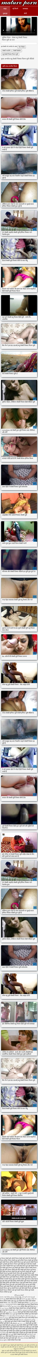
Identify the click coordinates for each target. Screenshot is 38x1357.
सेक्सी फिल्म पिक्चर (23, 1303)
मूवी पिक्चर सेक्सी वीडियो (31, 1275)
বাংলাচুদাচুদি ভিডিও (12, 1304)
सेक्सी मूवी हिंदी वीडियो (24, 1312)
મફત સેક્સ (17, 1306)
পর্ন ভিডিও (3, 1332)
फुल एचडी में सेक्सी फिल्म (6, 1266)
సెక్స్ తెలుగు (13, 1323)
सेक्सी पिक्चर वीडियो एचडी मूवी (8, 1290)
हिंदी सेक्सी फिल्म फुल (11, 1336)
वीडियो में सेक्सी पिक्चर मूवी (7, 1279)
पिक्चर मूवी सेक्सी (19, 1264)
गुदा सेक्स (31, 1314)
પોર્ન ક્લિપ (30, 1334)
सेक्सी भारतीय (6, 51)
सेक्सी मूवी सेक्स (4, 1338)
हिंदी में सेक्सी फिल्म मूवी (20, 1334)
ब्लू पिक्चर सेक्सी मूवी (25, 1271)
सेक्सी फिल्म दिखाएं (14, 1308)
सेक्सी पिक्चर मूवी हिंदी (18, 1288)
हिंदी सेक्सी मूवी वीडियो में (11, 1321)
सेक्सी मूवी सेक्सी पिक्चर (19, 3)
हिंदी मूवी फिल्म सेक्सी (16, 1329)
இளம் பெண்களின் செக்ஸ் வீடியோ (14, 1316)
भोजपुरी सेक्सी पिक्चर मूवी (7, 1275)
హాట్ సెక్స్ (13, 1301)
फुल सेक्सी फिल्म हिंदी (22, 1301)
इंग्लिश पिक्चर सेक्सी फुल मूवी (12, 1260)
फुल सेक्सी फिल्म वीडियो (22, 1314)
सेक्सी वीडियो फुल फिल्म (24, 1304)
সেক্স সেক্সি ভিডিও (12, 1303)
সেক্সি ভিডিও (18, 1310)
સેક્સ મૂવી (12, 1314)
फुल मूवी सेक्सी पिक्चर (32, 1266)
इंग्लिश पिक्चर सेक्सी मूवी (27, 1260)
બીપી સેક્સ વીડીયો (22, 1338)
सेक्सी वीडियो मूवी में (24, 1325)
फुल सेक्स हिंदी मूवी (5, 1325)
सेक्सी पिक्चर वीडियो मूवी (24, 1290)
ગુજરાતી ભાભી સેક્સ (28, 1310)
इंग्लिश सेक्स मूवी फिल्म (27, 1306)
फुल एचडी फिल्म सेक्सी (30, 1264)
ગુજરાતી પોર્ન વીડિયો (24, 1336)
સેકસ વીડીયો (15, 1297)
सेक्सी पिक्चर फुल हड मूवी (25, 1284)
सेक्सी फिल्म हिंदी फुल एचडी (27, 1327)
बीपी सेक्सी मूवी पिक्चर (24, 1269)
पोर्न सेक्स (32, 1336)
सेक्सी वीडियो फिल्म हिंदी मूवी (13, 1299)
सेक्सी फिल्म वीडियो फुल (15, 1331)
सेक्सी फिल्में (31, 1338)
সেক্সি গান (33, 1299)
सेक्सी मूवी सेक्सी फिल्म (28, 1329)
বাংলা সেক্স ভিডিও (5, 1297)
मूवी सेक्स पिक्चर (13, 1317)
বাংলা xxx (2, 1299)
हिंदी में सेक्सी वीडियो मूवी (25, 1321)
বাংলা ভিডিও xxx (9, 1306)
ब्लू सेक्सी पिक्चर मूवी (28, 1273)
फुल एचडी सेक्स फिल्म (20, 1266)
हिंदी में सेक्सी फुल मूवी (22, 1332)
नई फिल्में (15, 9)
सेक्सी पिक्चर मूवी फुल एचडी (27, 1286)
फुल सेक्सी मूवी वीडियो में (18, 1268)
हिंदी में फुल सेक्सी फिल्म (12, 1327)
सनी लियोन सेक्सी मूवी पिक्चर (23, 1279)
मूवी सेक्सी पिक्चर (5, 1277)
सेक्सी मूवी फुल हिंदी (31, 1323)
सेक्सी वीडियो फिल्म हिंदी (14, 1340)
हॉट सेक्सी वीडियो (11, 1332)
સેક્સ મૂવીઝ (3, 1340)
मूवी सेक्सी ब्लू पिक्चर (30, 1277)
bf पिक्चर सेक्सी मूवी (5, 1258)
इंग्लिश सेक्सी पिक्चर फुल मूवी (18, 1262)
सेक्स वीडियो (5, 1314)
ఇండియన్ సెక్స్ (15, 1325)
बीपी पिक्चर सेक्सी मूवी (11, 1269)
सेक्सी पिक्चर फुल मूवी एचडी (10, 1284)
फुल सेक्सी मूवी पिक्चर (6, 1268)
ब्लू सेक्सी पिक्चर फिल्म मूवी (10, 54)
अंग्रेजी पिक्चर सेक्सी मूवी (18, 1258)
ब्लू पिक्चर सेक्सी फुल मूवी (13, 1271)
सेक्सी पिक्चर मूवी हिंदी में (31, 1288)
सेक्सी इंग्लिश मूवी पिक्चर (23, 1281)
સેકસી (33, 1297)
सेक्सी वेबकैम (17, 51)
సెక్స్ (20, 1297)
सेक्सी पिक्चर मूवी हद (5, 1288)
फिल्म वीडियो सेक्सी (5, 1301)
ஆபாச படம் (21, 1323)
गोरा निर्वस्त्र (22, 47)
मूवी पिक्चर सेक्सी (19, 1275)
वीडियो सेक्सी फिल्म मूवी (12, 1319)
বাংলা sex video (26, 1299)
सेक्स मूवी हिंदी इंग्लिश (10, 1281)
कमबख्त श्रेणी (25, 11)
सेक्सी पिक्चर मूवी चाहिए (13, 1286)
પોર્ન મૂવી (10, 1334)
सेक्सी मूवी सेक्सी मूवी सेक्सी (29, 1331)
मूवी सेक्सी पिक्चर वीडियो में (17, 1277)
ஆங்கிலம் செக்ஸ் (11, 1312)
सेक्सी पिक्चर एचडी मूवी (18, 1282)
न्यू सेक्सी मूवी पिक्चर (8, 1264)
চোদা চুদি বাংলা (26, 1297)
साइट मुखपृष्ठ (5, 11)
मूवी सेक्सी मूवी (13, 1338)
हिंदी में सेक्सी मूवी (10, 1310)
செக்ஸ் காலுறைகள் (25, 1319)
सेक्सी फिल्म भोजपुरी (25, 1308)
